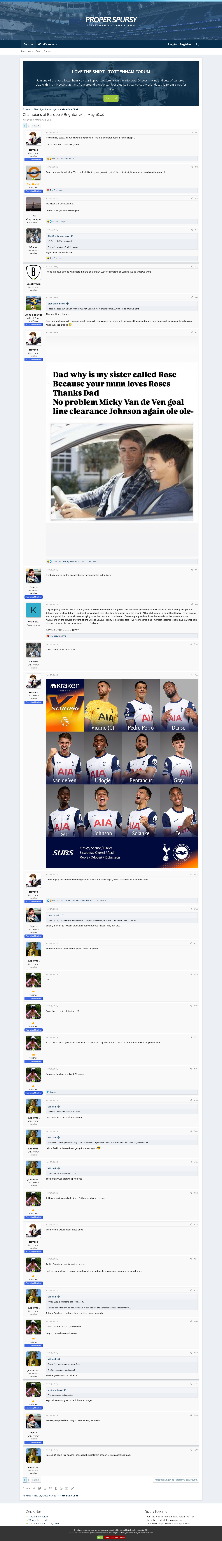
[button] (56, 44)
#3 (196, 198)
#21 (196, 1162)
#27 (196, 1353)
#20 (196, 1131)
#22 (196, 1193)
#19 (196, 1100)
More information (111, 1537)
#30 (196, 1449)
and (63, 158)
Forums (28, 44)
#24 (196, 1259)
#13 (196, 909)
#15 (196, 974)
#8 (196, 570)
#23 (196, 1224)
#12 (196, 874)
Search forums (43, 51)
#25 (196, 1290)
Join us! (111, 98)
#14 (196, 943)
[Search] (197, 44)
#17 (196, 1037)
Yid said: (52, 1106)
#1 (196, 132)
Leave (122, 1537)
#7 (196, 332)
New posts (27, 51)
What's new (46, 44)
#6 (196, 297)
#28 (196, 1383)
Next (34, 125)
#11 (196, 675)
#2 (196, 167)
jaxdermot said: (55, 1390)
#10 (196, 644)
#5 (196, 266)
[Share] (192, 132)
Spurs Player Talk (38, 1520)
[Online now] (33, 179)
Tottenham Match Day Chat (44, 1523)
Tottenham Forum (38, 1516)
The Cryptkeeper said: (59, 236)
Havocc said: (54, 915)
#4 (196, 230)
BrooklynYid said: (56, 303)
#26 (196, 1321)
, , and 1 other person (75, 561)
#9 (196, 604)
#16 (196, 1006)
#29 (196, 1415)
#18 (196, 1069)
